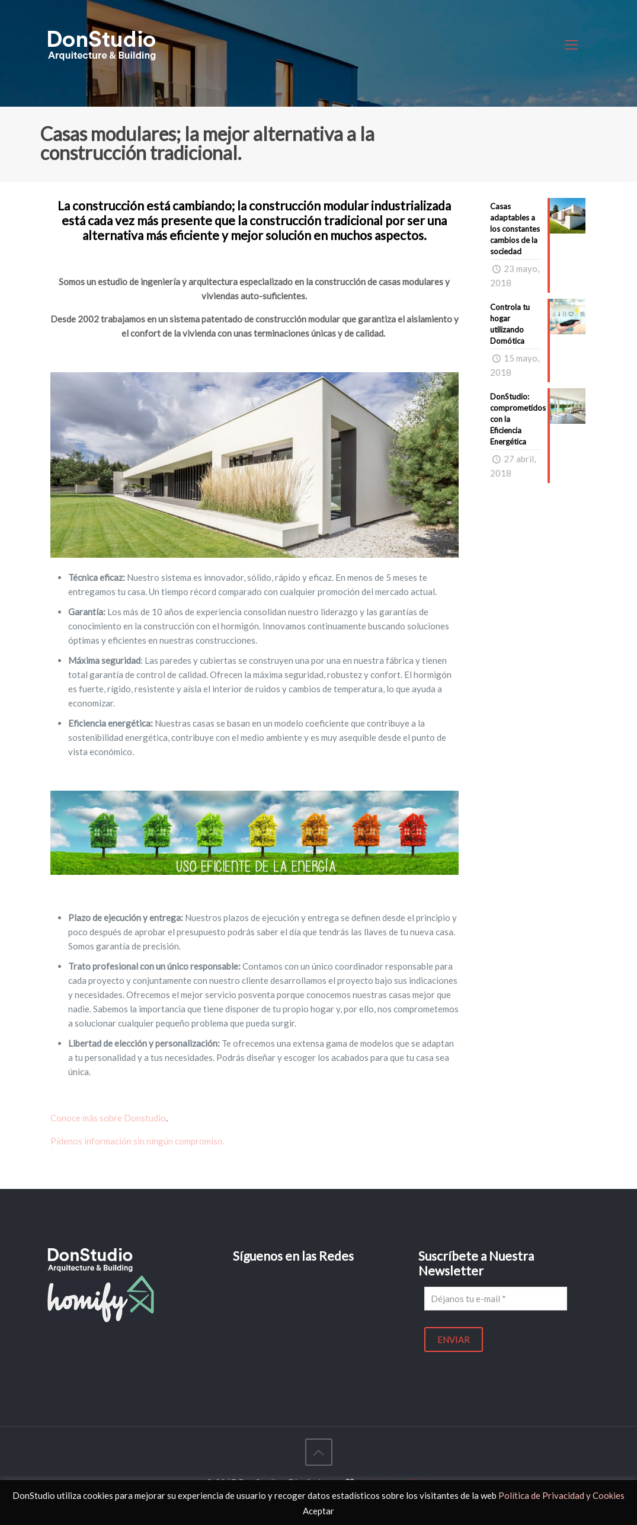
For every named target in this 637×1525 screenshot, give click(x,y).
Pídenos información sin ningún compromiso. (138, 1141)
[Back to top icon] (318, 1452)
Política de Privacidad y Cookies (561, 1495)
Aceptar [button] (318, 1510)
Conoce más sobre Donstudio (108, 1117)
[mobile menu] (571, 44)
